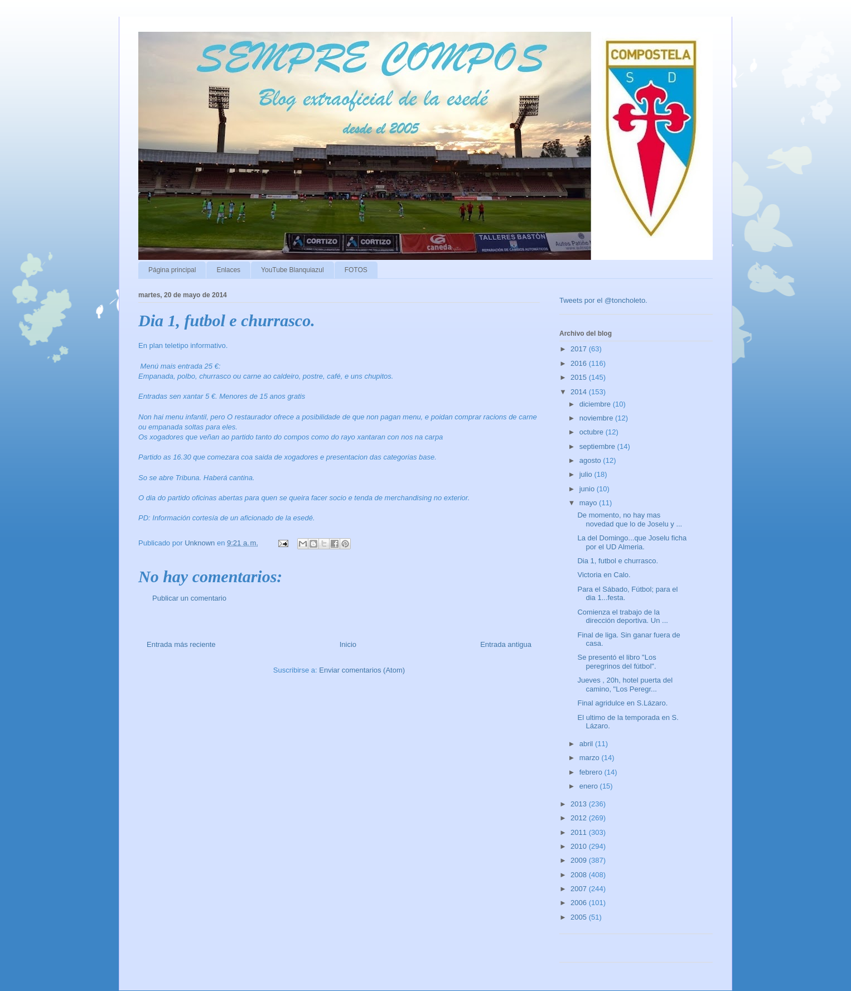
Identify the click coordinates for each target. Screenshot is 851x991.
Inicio (348, 644)
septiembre (598, 446)
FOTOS (356, 270)
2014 (579, 392)
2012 (579, 818)
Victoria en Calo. (603, 575)
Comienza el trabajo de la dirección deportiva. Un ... (622, 616)
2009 (579, 860)
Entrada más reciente (181, 644)
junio (588, 489)
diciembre (596, 404)
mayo (589, 503)
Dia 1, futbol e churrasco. (617, 561)
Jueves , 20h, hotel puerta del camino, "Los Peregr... (625, 684)
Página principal (172, 270)
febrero (592, 772)
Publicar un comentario (189, 598)
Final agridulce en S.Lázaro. (622, 703)
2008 (579, 875)
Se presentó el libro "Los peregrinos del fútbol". (616, 661)
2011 (579, 832)
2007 (579, 888)
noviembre (597, 418)
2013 (579, 804)
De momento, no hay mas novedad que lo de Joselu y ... (629, 519)
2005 (579, 917)
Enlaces (228, 270)
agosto (591, 460)
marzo (590, 757)
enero (589, 786)
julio (586, 474)
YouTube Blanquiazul (292, 270)
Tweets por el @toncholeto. (603, 300)
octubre (592, 432)
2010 (579, 846)
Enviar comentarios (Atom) (362, 670)
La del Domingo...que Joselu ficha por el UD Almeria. (631, 542)
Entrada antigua (505, 644)
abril (587, 743)
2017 (579, 349)
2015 (579, 377)
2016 (579, 363)
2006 (579, 902)
